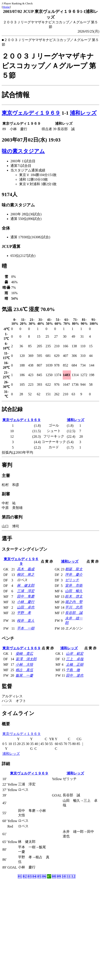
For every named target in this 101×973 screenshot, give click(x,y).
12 (73, 876)
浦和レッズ (83, 113)
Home (6, 7)
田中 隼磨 (25, 596)
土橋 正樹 (74, 664)
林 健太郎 (25, 585)
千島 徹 (73, 670)
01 (20, 876)
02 (25, 876)
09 (59, 876)
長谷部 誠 (73, 613)
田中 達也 (74, 675)
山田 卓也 (25, 607)
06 (44, 876)
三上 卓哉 (74, 659)
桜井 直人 (25, 620)
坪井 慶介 (73, 574)
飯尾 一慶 (24, 675)
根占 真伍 (24, 670)
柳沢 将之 (25, 574)
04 (34, 876)
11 (68, 876)
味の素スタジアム (23, 151)
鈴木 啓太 (73, 596)
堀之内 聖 (73, 602)
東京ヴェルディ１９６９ (31, 113)
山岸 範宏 (74, 653)
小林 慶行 (25, 602)
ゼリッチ (72, 580)
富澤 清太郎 (26, 659)
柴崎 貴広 (24, 653)
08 (54, 876)
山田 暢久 (73, 591)
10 (64, 876)
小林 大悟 (24, 664)
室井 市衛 (73, 585)
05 (39, 876)
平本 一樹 (25, 628)
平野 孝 (24, 613)
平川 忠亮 (73, 607)
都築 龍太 (73, 569)
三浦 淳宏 (25, 591)
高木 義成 (25, 569)
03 (29, 876)
